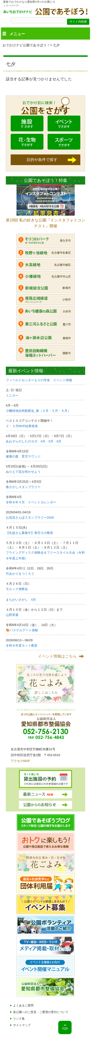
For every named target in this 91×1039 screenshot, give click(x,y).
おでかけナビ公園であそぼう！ (26, 45)
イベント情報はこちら (57, 656)
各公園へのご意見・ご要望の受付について (40, 1012)
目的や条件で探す (42, 160)
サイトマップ (22, 1025)
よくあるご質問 (23, 1005)
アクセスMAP (20, 761)
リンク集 (19, 1018)
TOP (65, 1029)
